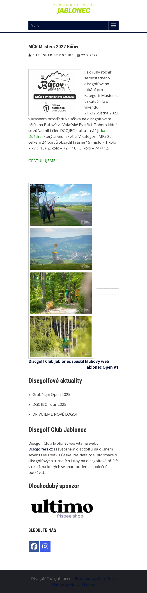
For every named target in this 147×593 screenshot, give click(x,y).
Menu (35, 25)
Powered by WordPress (95, 578)
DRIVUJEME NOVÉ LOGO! (54, 414)
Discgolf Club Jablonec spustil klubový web (68, 361)
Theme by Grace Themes (73, 584)
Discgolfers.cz (40, 449)
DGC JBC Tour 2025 (49, 404)
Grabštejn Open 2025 (51, 394)
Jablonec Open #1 (102, 367)
